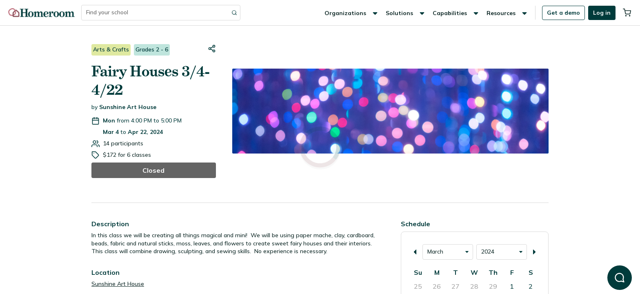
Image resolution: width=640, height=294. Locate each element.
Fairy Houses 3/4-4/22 (150, 80)
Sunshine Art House (127, 107)
